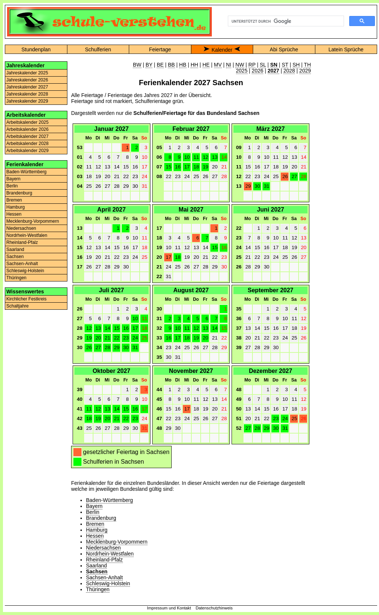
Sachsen (15, 256)
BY (149, 65)
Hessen (14, 214)
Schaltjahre (17, 306)
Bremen (14, 200)
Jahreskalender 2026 (27, 80)
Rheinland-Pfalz (22, 242)
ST (285, 65)
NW (239, 65)
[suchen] (285, 21)
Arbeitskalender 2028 (27, 143)
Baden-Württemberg (26, 171)
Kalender (221, 50)
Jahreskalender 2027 (27, 87)
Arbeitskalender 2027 (27, 136)
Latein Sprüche (345, 49)
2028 (289, 71)
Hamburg (15, 207)
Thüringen (16, 277)
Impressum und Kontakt (169, 608)
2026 (257, 71)
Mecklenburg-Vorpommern (32, 221)
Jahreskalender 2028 (27, 94)
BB (171, 65)
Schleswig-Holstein (25, 270)
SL (263, 65)
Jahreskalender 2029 (27, 101)
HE (206, 65)
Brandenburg (19, 193)
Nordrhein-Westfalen (26, 235)
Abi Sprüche (284, 49)
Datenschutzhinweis (214, 608)
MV (218, 65)
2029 (305, 71)
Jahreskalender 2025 (27, 72)
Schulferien (98, 49)
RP (251, 65)
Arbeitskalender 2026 (27, 129)
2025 (242, 71)
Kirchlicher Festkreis (26, 299)
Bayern (13, 178)
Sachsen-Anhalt (22, 263)
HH (194, 65)
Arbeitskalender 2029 (27, 150)
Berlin (12, 186)
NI (228, 65)
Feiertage (160, 49)
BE (160, 65)
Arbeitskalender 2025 (27, 122)
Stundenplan (36, 49)
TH (307, 65)
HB (182, 65)
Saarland (15, 249)
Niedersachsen (21, 228)
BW (137, 65)
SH (296, 65)
